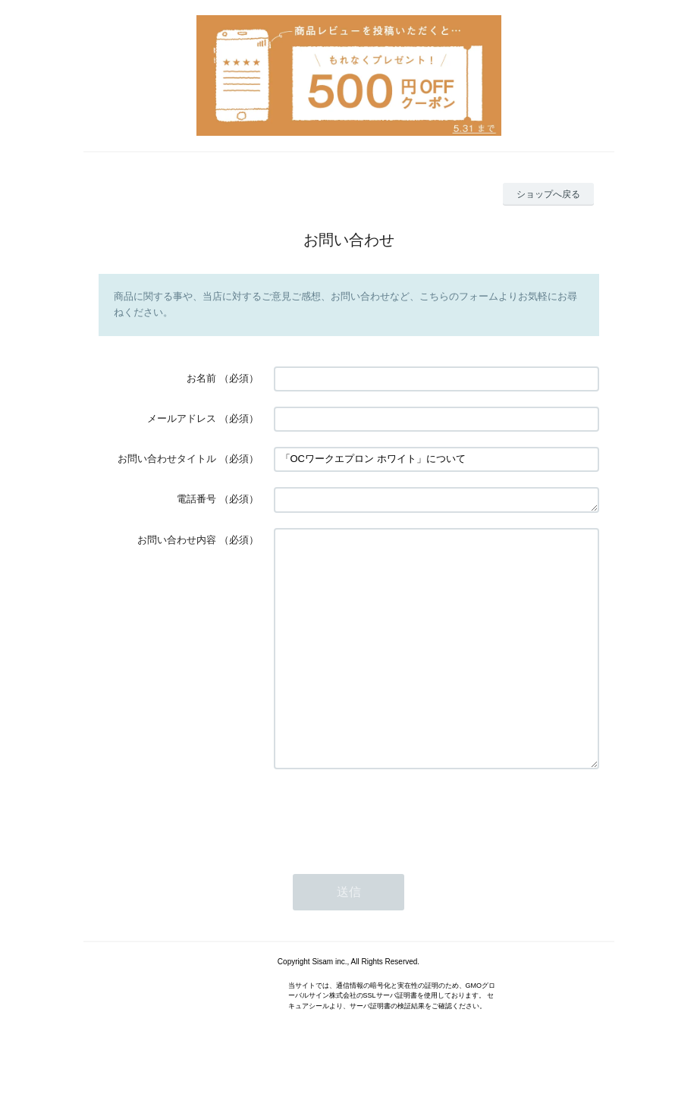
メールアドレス (181, 418)
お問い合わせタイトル (167, 458)
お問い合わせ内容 (176, 539)
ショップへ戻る (548, 194)
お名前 (201, 378)
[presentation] (389, 859)
